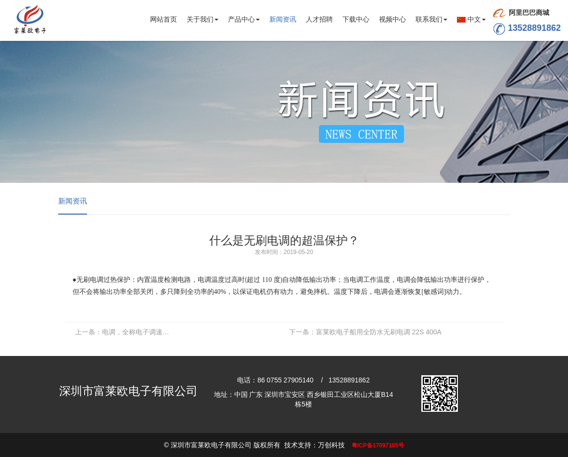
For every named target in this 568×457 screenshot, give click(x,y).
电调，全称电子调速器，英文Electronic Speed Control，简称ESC (125, 332)
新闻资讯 (282, 19)
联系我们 (431, 19)
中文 (471, 19)
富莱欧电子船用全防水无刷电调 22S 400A (365, 332)
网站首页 (163, 19)
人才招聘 (319, 19)
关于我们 (202, 19)
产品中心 (244, 19)
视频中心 (392, 19)
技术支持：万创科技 (314, 445)
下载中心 (355, 19)
